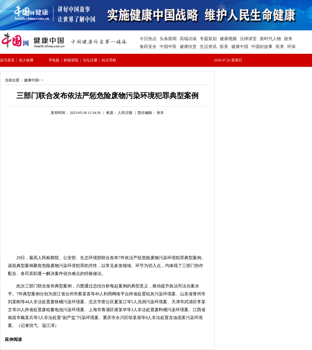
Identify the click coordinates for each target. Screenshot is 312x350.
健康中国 (31, 80)
